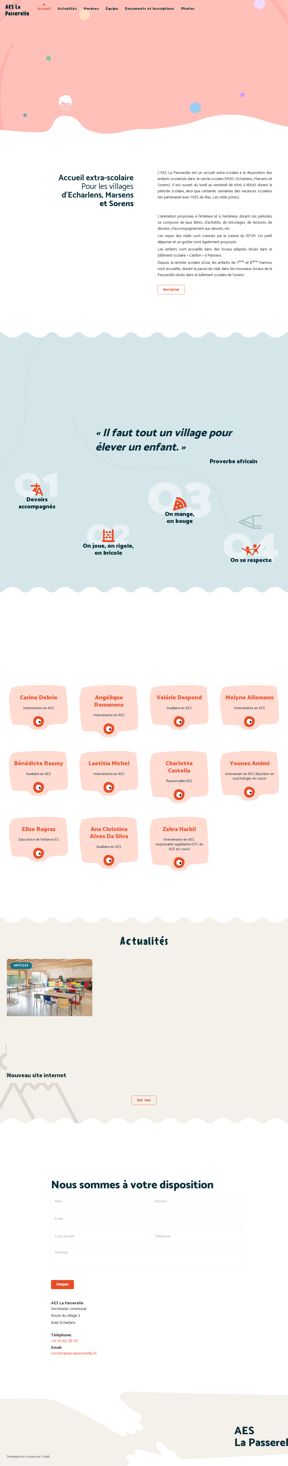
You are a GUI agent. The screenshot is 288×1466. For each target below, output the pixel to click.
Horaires (91, 9)
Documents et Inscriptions (149, 9)
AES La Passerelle (17, 10)
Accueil (44, 9)
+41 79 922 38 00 (65, 1340)
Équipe (112, 9)
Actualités (67, 9)
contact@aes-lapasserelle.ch (74, 1352)
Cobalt (45, 1456)
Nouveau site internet (36, 1075)
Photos (188, 9)
